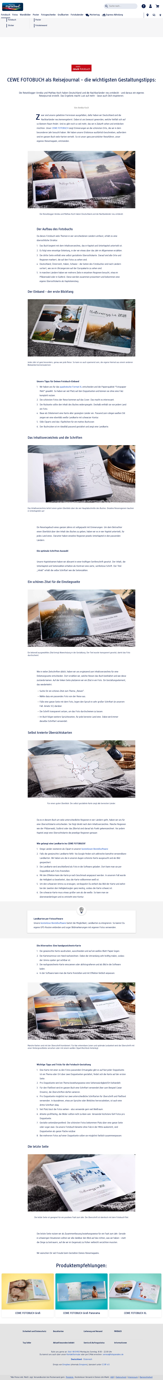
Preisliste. (70, 1377)
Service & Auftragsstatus (94, 1343)
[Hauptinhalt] (81, 674)
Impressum (133, 1377)
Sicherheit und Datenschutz (34, 1331)
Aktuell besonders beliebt (63, 1343)
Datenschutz (121, 1377)
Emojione (83, 1365)
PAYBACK (118, 1331)
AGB (112, 1377)
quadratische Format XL (71, 387)
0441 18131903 (74, 1352)
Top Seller (27, 1343)
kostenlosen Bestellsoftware (95, 849)
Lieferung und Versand (93, 1331)
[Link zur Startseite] (28, 7)
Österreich (87, 1359)
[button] (150, 6)
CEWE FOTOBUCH (60, 128)
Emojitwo (66, 1365)
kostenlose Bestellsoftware (53, 923)
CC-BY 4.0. (106, 1365)
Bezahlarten (58, 1331)
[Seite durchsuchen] (120, 6)
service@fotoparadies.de (113, 1355)
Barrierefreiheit (146, 1377)
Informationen (120, 1343)
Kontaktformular (73, 1355)
